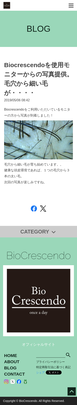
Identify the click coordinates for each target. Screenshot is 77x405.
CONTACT (14, 374)
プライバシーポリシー (50, 361)
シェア (40, 372)
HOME (10, 355)
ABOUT (12, 361)
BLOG (10, 367)
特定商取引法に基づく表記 (53, 367)
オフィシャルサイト (38, 344)
